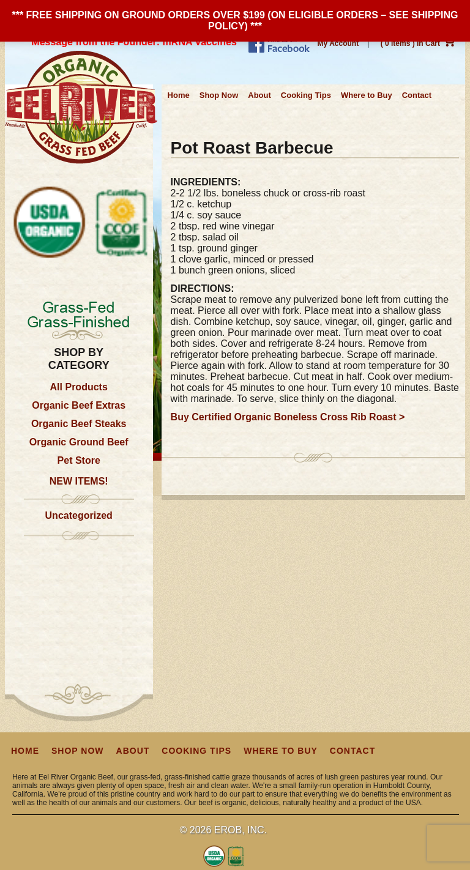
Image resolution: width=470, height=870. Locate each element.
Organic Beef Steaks (79, 423)
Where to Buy (366, 95)
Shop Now (219, 95)
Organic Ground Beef (79, 442)
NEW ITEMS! (79, 481)
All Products (79, 387)
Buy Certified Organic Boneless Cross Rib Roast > (288, 417)
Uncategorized (79, 515)
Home (179, 95)
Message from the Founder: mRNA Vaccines (134, 42)
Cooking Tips (306, 95)
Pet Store (79, 460)
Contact (416, 95)
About (259, 95)
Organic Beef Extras (78, 405)
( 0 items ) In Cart (419, 43)
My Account (338, 43)
